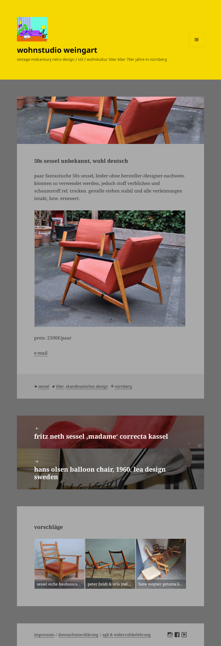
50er (60, 386)
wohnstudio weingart (57, 50)
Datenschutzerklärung (78, 634)
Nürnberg (123, 386)
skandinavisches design (87, 386)
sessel (43, 386)
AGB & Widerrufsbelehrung (127, 634)
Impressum (44, 634)
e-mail (40, 353)
